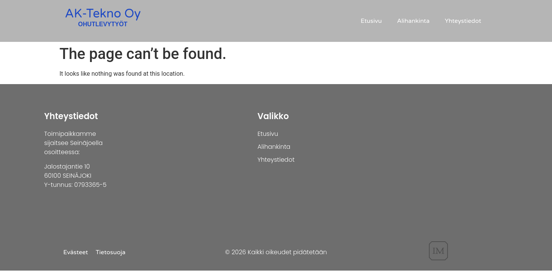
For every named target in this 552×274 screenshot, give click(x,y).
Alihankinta (413, 21)
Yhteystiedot (463, 21)
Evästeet (75, 252)
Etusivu (371, 21)
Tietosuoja (111, 252)
